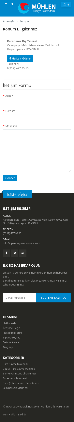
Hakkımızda (9, 323)
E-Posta (10, 111)
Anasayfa (9, 21)
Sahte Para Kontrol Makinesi (19, 373)
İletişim (24, 21)
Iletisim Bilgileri (17, 194)
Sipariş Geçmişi (12, 337)
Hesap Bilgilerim (12, 332)
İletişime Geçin (11, 328)
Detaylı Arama (11, 342)
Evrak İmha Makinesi (15, 378)
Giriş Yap (8, 347)
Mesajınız (11, 126)
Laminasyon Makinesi (15, 388)
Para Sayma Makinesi (15, 364)
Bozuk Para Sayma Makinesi (19, 368)
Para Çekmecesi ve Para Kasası (21, 383)
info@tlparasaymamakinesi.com (21, 243)
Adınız (9, 96)
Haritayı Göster (20, 58)
